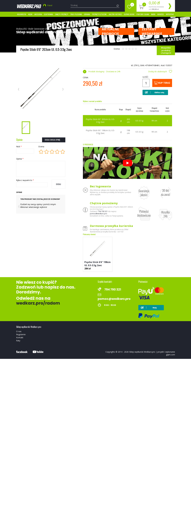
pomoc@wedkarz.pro (98, 213)
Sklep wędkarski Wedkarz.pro (142, 351)
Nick (19, 146)
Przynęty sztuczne (99, 14)
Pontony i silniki (143, 14)
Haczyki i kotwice (115, 14)
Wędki (30, 14)
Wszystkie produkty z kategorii (166, 50)
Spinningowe (39, 28)
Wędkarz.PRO (21, 28)
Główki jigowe (129, 14)
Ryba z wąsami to (25, 180)
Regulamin (21, 334)
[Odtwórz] (127, 163)
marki (153, 14)
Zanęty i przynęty (61, 14)
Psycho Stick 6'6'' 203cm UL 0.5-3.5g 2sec (68, 28)
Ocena (41, 146)
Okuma (48, 28)
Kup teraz (162, 83)
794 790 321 (103, 211)
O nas (18, 331)
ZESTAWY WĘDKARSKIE (152, 31)
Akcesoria (38, 14)
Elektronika (48, 14)
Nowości (160, 14)
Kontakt (19, 337)
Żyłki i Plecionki (76, 14)
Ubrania (87, 14)
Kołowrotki (21, 14)
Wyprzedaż (170, 14)
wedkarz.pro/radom (38, 303)
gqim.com (170, 354)
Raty (18, 340)
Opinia (20, 158)
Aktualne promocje (110, 31)
